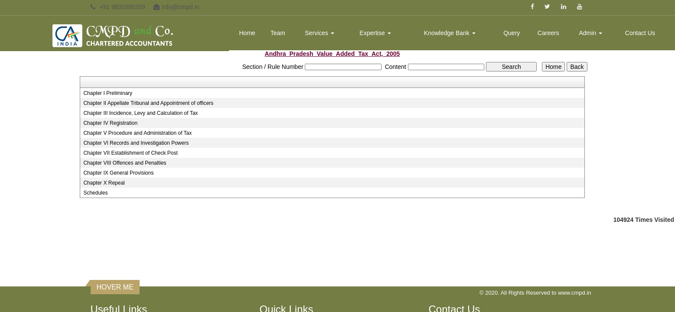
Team (278, 32)
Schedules (95, 193)
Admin (591, 32)
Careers (548, 32)
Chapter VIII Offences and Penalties (124, 163)
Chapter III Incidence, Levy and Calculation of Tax (140, 113)
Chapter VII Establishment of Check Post (130, 153)
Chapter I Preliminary (107, 93)
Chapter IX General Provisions (118, 173)
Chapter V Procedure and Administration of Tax (137, 133)
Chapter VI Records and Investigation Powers (136, 143)
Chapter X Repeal (103, 183)
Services (319, 32)
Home (247, 32)
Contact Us (640, 32)
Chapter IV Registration (110, 123)
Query (511, 32)
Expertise (375, 32)
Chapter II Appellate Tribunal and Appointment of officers (148, 103)
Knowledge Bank (450, 32)
